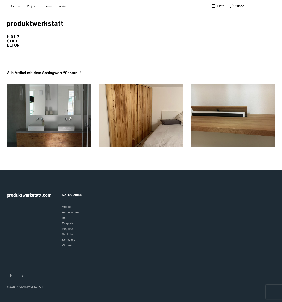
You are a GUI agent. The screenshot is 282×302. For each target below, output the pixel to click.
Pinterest (23, 275)
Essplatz (67, 223)
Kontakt (47, 6)
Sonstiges (68, 239)
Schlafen (68, 234)
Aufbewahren (71, 212)
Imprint (62, 6)
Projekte (32, 6)
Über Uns (15, 6)
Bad (64, 218)
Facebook (11, 275)
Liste (220, 6)
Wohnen (67, 245)
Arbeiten (67, 206)
